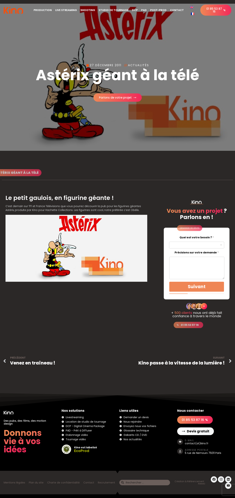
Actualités (138, 65)
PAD (144, 10)
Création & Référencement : (190, 481)
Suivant (196, 287)
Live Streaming (66, 10)
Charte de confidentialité (63, 482)
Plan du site (36, 482)
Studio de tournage (114, 10)
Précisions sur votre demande (197, 252)
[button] (174, 228)
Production (43, 10)
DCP (135, 10)
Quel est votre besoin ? (197, 237)
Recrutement (106, 482)
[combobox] (196, 245)
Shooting (87, 10)
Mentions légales (14, 482)
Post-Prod (158, 10)
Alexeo (201, 483)
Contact (177, 10)
